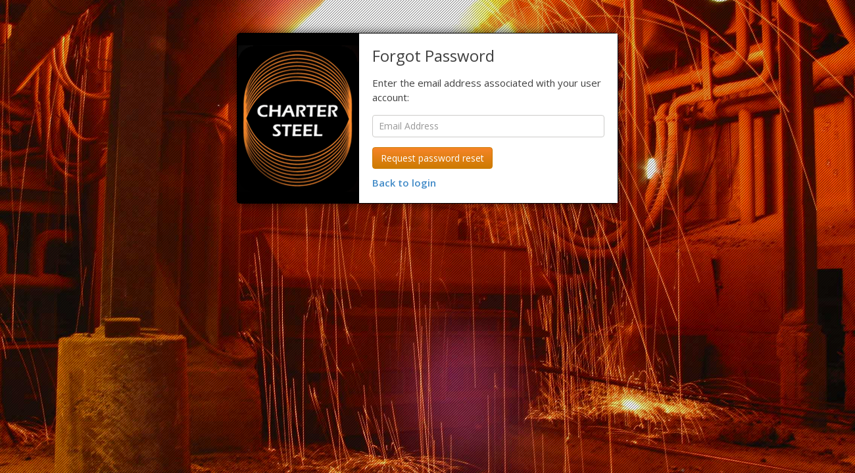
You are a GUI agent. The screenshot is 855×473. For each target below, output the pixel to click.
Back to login (404, 182)
